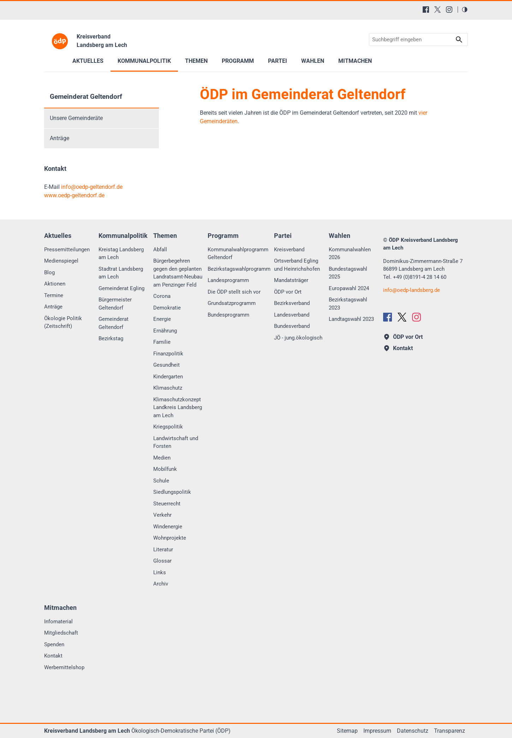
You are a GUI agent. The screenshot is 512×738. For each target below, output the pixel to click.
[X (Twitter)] (437, 9)
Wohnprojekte (169, 538)
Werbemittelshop (64, 667)
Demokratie (167, 308)
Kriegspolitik (168, 427)
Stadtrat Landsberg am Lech (121, 273)
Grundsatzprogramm (232, 303)
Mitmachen (355, 61)
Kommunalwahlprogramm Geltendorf (238, 253)
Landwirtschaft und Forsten (175, 442)
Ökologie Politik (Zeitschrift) (63, 322)
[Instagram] (449, 9)
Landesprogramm (228, 280)
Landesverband (291, 315)
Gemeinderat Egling (121, 288)
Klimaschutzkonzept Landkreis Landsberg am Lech (177, 407)
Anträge (59, 138)
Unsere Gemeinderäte (76, 118)
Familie (162, 342)
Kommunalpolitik (144, 61)
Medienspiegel (61, 261)
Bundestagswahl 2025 (348, 273)
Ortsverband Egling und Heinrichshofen (297, 265)
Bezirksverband (292, 303)
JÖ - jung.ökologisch (298, 338)
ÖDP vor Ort (288, 292)
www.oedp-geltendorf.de (74, 195)
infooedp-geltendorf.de (92, 187)
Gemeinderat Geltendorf (86, 96)
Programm (238, 61)
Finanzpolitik (168, 353)
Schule (161, 481)
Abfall (160, 249)
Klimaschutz (167, 388)
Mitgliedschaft (61, 633)
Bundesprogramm (228, 315)
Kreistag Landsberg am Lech (121, 253)
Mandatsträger (291, 280)
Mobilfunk (165, 469)
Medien (162, 458)
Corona (162, 296)
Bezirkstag (111, 338)
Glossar (162, 561)
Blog (49, 272)
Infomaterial (58, 621)
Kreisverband (289, 249)
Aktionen (54, 284)
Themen (196, 61)
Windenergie (167, 526)
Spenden (54, 644)
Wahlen (312, 61)
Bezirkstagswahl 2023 (348, 303)
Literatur (163, 549)
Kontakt (53, 656)
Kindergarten (168, 376)
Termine (53, 295)
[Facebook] (426, 9)
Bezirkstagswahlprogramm (239, 269)
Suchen (459, 39)
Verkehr (162, 515)
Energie (162, 319)
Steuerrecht (166, 503)
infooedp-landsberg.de (411, 290)
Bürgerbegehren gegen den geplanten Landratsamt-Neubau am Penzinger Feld (177, 273)
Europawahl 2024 (349, 288)
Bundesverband (292, 326)
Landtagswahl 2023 (351, 319)
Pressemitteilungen (67, 249)
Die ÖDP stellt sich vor (234, 292)
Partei (277, 61)
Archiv (160, 584)
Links (159, 572)
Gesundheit (166, 365)
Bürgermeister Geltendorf (115, 303)
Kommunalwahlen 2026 (350, 253)
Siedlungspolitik (172, 492)
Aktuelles (87, 61)
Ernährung (165, 331)
